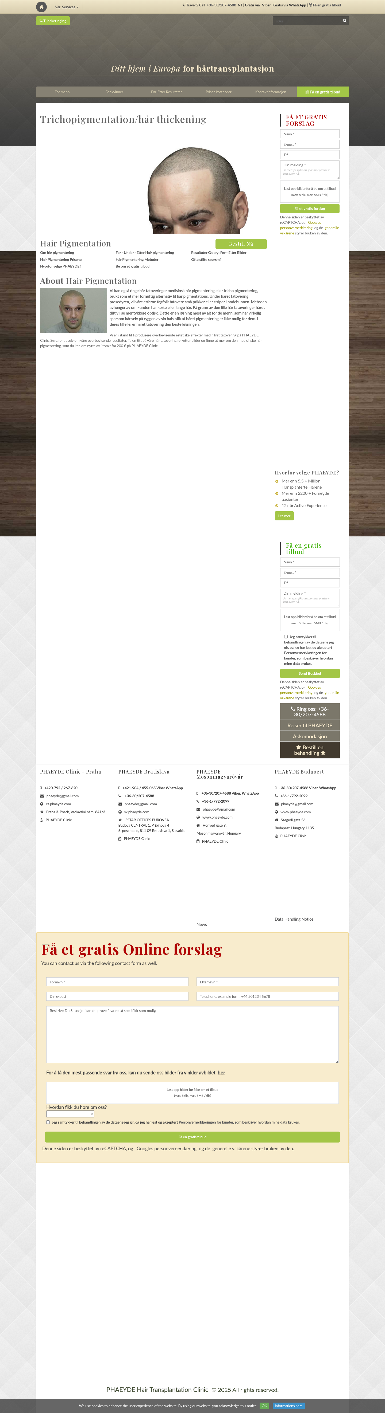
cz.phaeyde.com (58, 804)
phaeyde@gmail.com (63, 796)
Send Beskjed (310, 673)
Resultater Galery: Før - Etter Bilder (218, 252)
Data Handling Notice (294, 918)
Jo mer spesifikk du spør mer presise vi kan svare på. (306, 171)
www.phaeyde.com (217, 817)
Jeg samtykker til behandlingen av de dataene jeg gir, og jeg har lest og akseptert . (309, 650)
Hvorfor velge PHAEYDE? (60, 266)
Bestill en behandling (310, 750)
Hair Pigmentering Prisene (61, 259)
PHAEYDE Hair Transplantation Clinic (157, 1389)
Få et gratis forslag (310, 208)
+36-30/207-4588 (221, 5)
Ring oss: (310, 711)
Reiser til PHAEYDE (309, 725)
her (221, 1072)
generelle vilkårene (231, 1148)
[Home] (41, 7)
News (202, 924)
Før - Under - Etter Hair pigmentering (145, 252)
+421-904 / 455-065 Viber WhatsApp (152, 788)
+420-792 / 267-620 (61, 788)
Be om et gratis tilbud (132, 266)
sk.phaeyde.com (136, 812)
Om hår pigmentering (57, 252)
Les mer (284, 515)
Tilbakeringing (53, 20)
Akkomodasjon (310, 736)
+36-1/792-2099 (215, 801)
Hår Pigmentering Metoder (137, 259)
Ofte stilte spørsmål (206, 259)
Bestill (241, 244)
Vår (67, 7)
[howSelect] (70, 1113)
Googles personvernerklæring (165, 1148)
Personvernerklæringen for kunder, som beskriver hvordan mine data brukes (308, 658)
